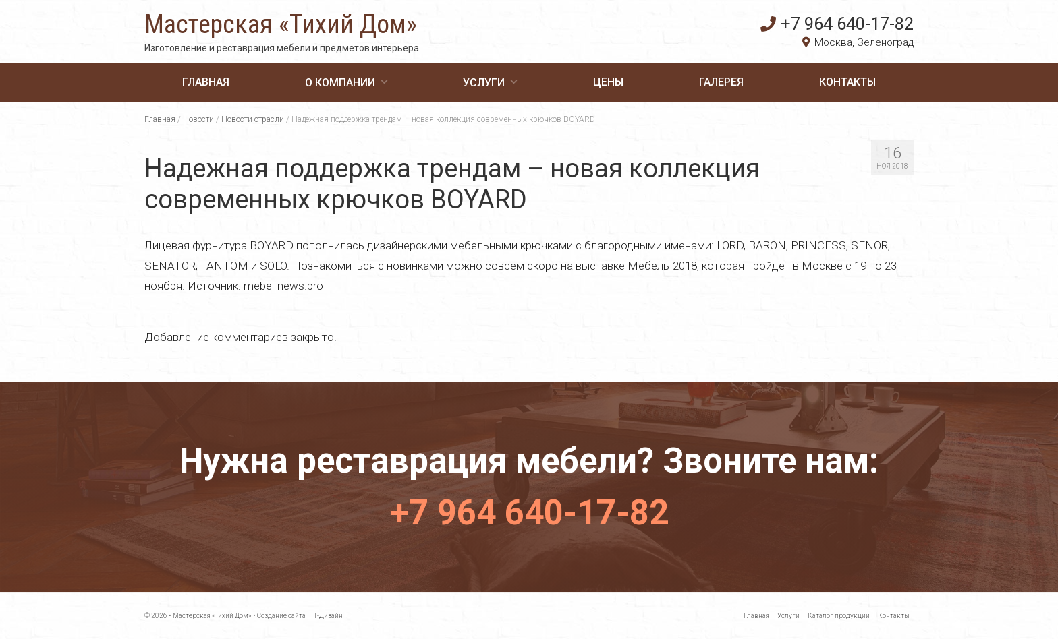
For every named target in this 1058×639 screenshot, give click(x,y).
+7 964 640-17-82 (837, 23)
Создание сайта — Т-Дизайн (300, 615)
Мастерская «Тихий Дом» (280, 24)
